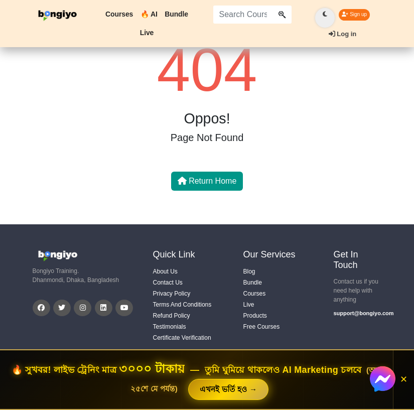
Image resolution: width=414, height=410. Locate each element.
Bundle (176, 14)
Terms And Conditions (182, 304)
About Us (165, 271)
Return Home (207, 181)
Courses (119, 14)
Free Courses (261, 326)
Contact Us (168, 282)
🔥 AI (149, 14)
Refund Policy (171, 315)
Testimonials (169, 326)
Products (255, 315)
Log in (343, 34)
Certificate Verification (182, 337)
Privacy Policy (172, 293)
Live (147, 33)
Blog (249, 271)
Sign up (354, 14)
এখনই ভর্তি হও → (228, 389)
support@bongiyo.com (358, 313)
